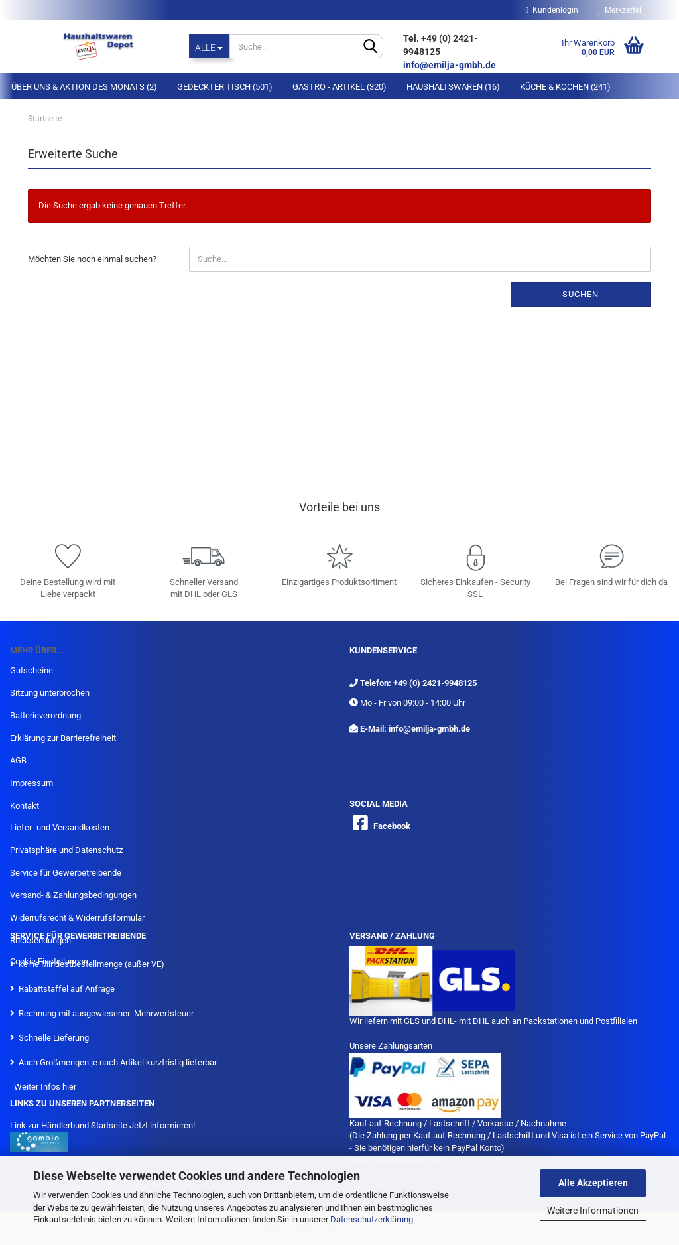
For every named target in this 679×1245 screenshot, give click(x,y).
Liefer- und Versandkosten (59, 827)
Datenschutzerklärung (371, 1219)
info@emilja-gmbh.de (450, 65)
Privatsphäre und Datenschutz (66, 850)
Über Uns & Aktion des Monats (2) (84, 87)
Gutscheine (31, 670)
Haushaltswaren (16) (453, 87)
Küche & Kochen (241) (565, 87)
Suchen (580, 294)
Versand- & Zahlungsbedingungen (73, 895)
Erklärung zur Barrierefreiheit (63, 738)
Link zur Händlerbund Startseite (68, 1125)
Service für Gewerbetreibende (65, 873)
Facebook (391, 826)
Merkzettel (619, 10)
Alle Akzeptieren (593, 1182)
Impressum (31, 783)
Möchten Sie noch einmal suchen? (92, 259)
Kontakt (24, 806)
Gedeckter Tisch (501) (225, 87)
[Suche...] (209, 46)
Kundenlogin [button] (552, 10)
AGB (18, 760)
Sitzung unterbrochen (50, 693)
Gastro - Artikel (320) (339, 87)
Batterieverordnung (45, 715)
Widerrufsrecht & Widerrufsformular (77, 918)
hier (69, 1087)
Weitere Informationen (593, 1210)
